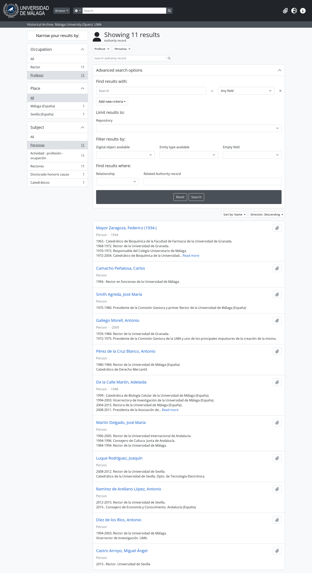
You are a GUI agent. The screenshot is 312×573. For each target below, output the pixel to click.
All (32, 59)
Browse (60, 11)
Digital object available (113, 147)
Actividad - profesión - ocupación (57, 155)
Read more (191, 255)
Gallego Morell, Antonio (117, 320)
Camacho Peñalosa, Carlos (120, 268)
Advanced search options (119, 70)
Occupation (41, 49)
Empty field (231, 147)
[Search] (124, 11)
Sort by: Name (233, 214)
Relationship (105, 174)
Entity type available (174, 147)
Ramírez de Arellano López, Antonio (128, 489)
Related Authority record (162, 174)
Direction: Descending (266, 214)
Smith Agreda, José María (119, 294)
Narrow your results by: (57, 35)
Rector (57, 68)
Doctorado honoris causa (57, 175)
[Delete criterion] (280, 90)
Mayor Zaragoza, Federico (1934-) (126, 227)
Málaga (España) (57, 107)
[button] (285, 10)
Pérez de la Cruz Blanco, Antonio (125, 351)
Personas (57, 146)
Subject (37, 127)
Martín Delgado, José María (121, 422)
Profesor (57, 76)
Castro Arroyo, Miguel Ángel (121, 550)
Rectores (57, 167)
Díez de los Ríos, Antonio (118, 519)
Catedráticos (57, 183)
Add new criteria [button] (111, 101)
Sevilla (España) (57, 115)
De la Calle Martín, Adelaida (121, 382)
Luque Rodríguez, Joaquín (119, 458)
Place (35, 88)
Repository (104, 120)
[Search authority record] (129, 58)
